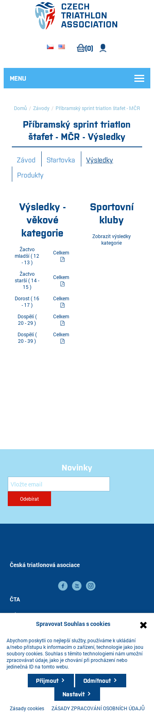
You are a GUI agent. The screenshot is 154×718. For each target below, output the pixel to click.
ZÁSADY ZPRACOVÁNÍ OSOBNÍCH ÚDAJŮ (98, 708)
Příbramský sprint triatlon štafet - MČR (98, 108)
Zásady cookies (27, 708)
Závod (26, 159)
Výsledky (99, 159)
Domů (20, 108)
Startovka (61, 159)
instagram (91, 586)
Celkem (61, 252)
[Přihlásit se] (59, 484)
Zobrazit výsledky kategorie (111, 239)
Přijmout (47, 680)
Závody (41, 108)
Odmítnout (97, 680)
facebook (63, 586)
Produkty (30, 175)
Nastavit (73, 694)
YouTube (77, 586)
